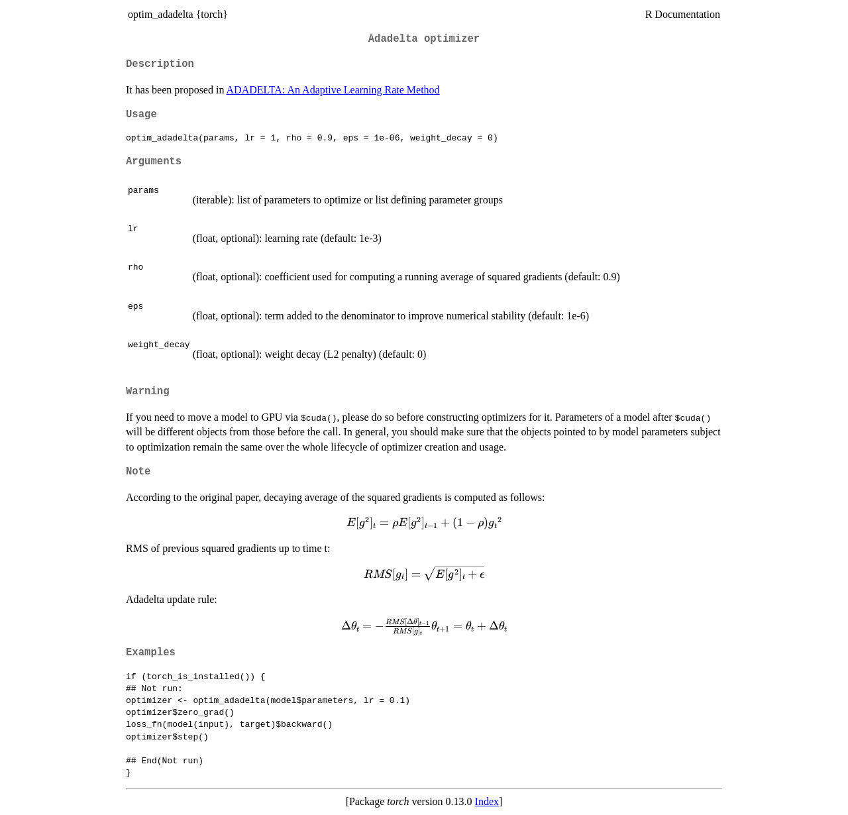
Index (487, 801)
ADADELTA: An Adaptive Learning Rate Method (333, 89)
